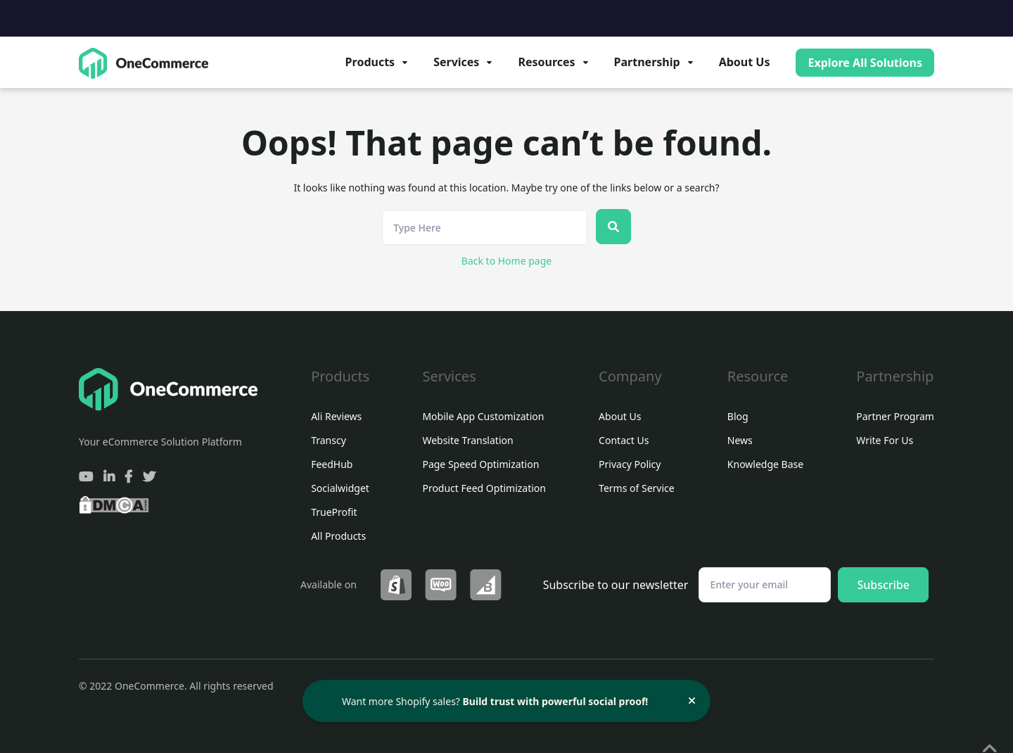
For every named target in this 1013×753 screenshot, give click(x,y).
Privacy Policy (630, 464)
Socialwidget (340, 488)
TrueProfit (334, 512)
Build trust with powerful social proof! (556, 701)
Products (370, 62)
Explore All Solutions (865, 62)
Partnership (647, 62)
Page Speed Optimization (480, 464)
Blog (737, 416)
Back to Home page (506, 260)
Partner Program (895, 416)
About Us (744, 62)
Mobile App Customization (483, 416)
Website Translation (467, 440)
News (740, 440)
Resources (546, 62)
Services (456, 62)
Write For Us (884, 440)
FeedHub (331, 464)
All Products (338, 536)
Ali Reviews (336, 416)
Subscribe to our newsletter (616, 585)
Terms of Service (637, 488)
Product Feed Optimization (484, 488)
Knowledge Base (765, 464)
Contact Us (624, 440)
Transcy (328, 440)
